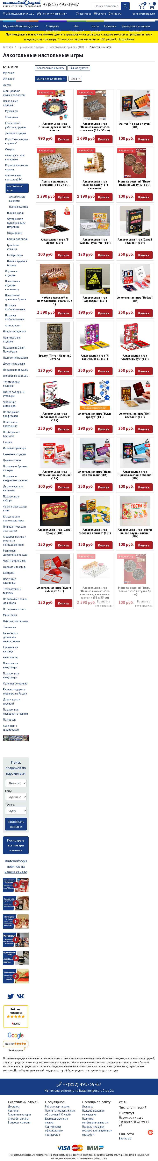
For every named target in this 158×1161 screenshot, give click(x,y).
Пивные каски (15, 213)
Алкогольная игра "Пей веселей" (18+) (134, 415)
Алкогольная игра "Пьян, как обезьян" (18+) (94, 473)
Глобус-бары (15, 255)
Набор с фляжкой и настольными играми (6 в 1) (54, 301)
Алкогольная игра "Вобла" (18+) (134, 299)
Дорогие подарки (14, 363)
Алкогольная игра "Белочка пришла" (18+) (95, 531)
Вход (135, 13)
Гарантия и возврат (19, 1114)
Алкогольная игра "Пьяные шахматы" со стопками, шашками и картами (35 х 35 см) (94, 592)
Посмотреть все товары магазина (15, 845)
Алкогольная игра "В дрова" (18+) (55, 241)
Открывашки (14, 233)
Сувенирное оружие (15, 683)
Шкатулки (8, 573)
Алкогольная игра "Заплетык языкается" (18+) (54, 417)
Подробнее (125, 39)
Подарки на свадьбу (15, 370)
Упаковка (87, 1106)
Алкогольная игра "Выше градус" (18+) (95, 415)
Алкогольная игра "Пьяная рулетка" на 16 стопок (55, 127)
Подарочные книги (14, 609)
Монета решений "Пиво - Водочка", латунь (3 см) (135, 183)
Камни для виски (17, 239)
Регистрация (147, 13)
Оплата (101, 13)
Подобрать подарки (16, 824)
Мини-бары (10, 615)
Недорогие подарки (15, 357)
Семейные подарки (15, 454)
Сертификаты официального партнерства (54, 1130)
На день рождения (14, 331)
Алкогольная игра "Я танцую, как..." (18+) (95, 357)
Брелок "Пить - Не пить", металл (54, 357)
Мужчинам (11, 111)
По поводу (9, 719)
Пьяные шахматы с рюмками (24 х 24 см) (55, 183)
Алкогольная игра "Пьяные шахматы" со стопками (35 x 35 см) (95, 127)
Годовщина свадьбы (15, 375)
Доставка (85, 13)
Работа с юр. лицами (57, 1106)
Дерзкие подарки (16, 133)
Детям (33, 26)
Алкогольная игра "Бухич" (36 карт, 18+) (54, 589)
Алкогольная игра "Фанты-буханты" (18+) (95, 241)
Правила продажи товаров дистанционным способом (97, 1130)
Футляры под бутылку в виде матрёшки (16, 223)
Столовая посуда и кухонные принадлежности (14, 540)
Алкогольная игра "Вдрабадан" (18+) (94, 299)
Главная (8, 47)
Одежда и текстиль (14, 567)
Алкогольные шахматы (50, 68)
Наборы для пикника (15, 621)
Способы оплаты (18, 1118)
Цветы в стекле (12, 460)
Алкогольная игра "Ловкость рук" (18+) (135, 357)
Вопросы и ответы (19, 1122)
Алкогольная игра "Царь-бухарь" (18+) (55, 531)
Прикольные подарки (31, 47)
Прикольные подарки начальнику (12, 285)
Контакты (116, 13)
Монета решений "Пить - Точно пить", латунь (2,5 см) (135, 591)
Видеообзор (46, 92)
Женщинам (11, 117)
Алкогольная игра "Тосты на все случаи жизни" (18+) (135, 533)
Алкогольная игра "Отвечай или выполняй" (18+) (55, 475)
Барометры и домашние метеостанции (11, 637)
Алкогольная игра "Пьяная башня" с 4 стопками (95, 185)
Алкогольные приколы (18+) (67, 47)
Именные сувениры (14, 448)
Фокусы (9, 149)
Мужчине (9, 26)
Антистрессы (12, 325)
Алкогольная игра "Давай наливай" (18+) (135, 241)
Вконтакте (125, 1138)
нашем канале (16, 872)
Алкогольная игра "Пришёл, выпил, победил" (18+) (134, 475)
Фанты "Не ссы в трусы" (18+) (134, 125)
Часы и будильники (14, 560)
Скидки (7, 442)
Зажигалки (9, 627)
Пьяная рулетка (18, 207)
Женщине (22, 26)
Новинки (110, 26)
